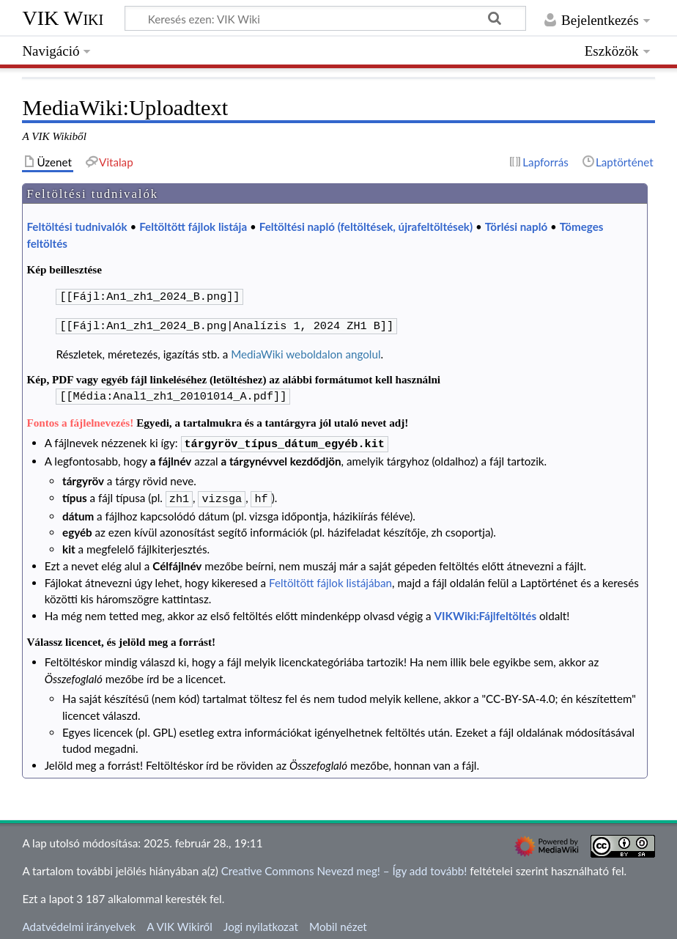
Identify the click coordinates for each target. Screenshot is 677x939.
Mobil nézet (338, 919)
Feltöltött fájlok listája (193, 226)
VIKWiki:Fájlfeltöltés (485, 608)
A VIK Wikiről (179, 919)
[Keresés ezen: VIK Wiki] (325, 18)
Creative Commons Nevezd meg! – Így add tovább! (344, 863)
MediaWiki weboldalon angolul (305, 351)
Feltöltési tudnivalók (76, 226)
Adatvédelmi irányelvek (79, 919)
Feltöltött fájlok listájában (330, 575)
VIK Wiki (62, 18)
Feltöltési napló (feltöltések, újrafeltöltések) (366, 226)
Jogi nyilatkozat (260, 919)
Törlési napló (516, 226)
